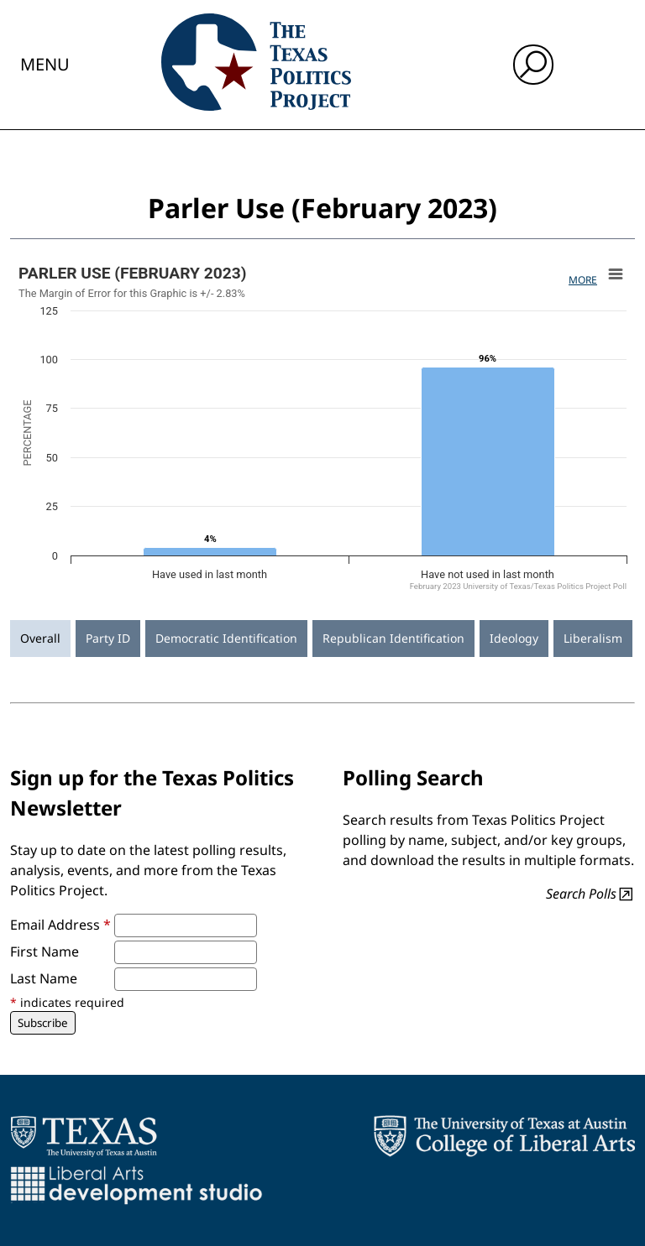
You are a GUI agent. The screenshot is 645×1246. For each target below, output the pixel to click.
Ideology (514, 638)
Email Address (60, 924)
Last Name (43, 978)
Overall (40, 638)
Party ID (108, 638)
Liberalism (593, 638)
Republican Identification (393, 638)
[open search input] (533, 64)
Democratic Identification (226, 638)
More (583, 280)
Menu (45, 64)
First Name (44, 951)
